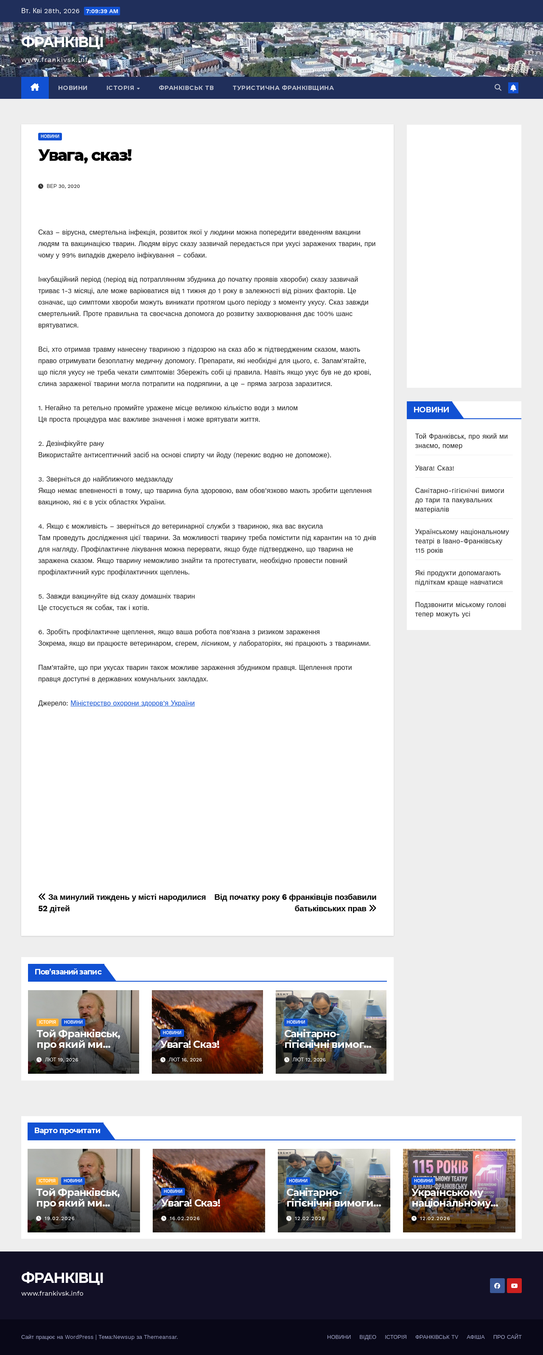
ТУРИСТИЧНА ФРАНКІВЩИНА (283, 88)
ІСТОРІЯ (121, 88)
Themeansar (160, 1337)
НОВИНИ (73, 88)
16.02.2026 (185, 1218)
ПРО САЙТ (507, 1337)
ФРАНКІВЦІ (62, 42)
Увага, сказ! (84, 155)
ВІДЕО (367, 1337)
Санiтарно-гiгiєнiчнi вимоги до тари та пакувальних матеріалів (459, 500)
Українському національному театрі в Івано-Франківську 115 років (462, 541)
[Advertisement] (207, 804)
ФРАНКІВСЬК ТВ (186, 88)
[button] (498, 88)
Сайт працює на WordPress (58, 1337)
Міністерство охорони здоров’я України (132, 703)
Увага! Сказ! (189, 1044)
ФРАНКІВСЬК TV (436, 1337)
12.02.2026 (310, 1218)
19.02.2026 (60, 1218)
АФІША (475, 1337)
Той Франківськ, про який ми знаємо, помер (78, 1044)
